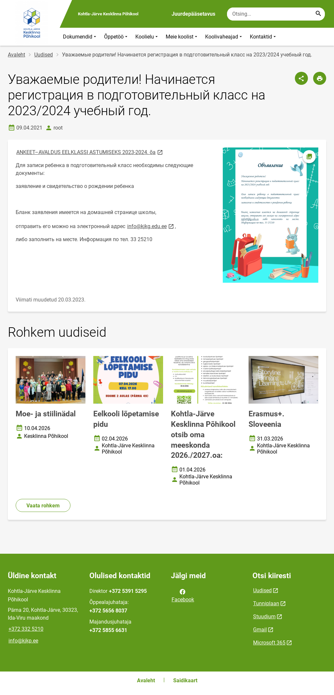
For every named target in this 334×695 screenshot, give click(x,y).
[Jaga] (301, 78)
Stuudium (264, 616)
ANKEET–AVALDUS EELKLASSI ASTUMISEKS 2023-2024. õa (90, 151)
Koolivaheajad (224, 37)
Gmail (260, 629)
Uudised (43, 55)
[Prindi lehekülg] (319, 78)
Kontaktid (263, 37)
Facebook (183, 595)
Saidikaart (185, 680)
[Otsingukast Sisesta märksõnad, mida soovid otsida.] (276, 14)
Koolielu (147, 37)
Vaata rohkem (43, 505)
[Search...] (318, 14)
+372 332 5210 (25, 629)
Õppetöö (116, 37)
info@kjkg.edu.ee (151, 226)
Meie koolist (182, 37)
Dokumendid (80, 37)
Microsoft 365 (269, 643)
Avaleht (16, 55)
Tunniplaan (266, 603)
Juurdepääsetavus (193, 14)
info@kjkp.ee (23, 641)
